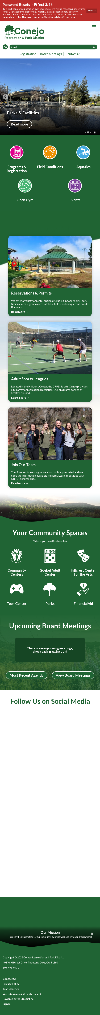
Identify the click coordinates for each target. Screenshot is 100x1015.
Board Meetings (51, 54)
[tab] (85, 132)
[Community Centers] (16, 562)
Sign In (7, 1003)
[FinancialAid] (83, 593)
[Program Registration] (16, 158)
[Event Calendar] (75, 189)
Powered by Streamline (18, 998)
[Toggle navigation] (94, 26)
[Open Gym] (25, 189)
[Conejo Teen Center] (16, 593)
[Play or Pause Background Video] (92, 934)
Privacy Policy (11, 983)
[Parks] (50, 593)
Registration (27, 54)
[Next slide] (94, 97)
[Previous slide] (5, 97)
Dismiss (92, 10)
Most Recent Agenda (27, 675)
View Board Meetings (73, 675)
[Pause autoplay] (95, 132)
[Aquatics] (83, 156)
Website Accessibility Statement (22, 994)
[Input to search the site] (53, 47)
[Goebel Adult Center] (50, 562)
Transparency (11, 988)
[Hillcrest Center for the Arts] (83, 562)
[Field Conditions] (50, 156)
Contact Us (73, 54)
